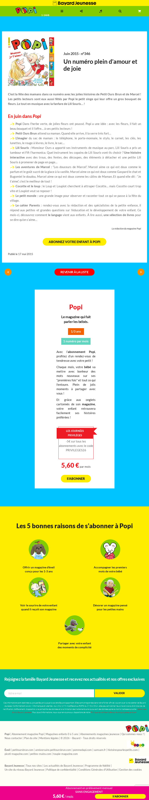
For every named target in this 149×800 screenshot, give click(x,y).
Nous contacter (13, 738)
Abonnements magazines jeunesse (99, 734)
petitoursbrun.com (22, 750)
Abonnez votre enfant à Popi (74, 242)
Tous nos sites (34, 765)
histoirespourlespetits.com (123, 750)
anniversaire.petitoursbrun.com (53, 750)
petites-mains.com (40, 754)
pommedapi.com (82, 750)
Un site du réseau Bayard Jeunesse (24, 769)
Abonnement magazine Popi (28, 734)
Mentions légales (49, 738)
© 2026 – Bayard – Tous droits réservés (83, 738)
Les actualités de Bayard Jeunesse (63, 765)
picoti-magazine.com (16, 754)
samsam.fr (100, 750)
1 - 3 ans (45, 15)
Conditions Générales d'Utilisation (97, 769)
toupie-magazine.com (65, 754)
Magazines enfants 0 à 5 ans (62, 734)
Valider (119, 693)
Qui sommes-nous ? (132, 734)
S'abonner (76, 478)
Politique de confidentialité (61, 769)
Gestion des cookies (130, 769)
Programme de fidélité (97, 765)
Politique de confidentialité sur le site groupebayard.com (114, 712)
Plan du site (30, 738)
